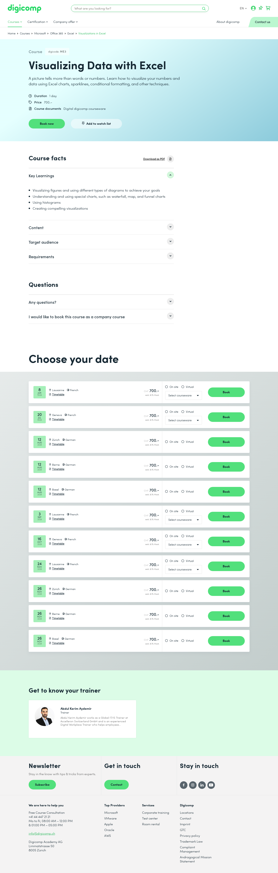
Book (226, 392)
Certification (36, 22)
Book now (47, 123)
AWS (107, 835)
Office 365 (56, 33)
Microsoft (40, 33)
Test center (150, 818)
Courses (13, 22)
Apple (108, 824)
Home (12, 33)
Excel (70, 33)
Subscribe (42, 784)
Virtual (190, 387)
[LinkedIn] (202, 785)
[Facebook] (183, 785)
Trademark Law (191, 841)
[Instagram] (193, 785)
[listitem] (101, 175)
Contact (116, 784)
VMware (110, 818)
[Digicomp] (24, 8)
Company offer (64, 22)
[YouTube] (211, 785)
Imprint (185, 824)
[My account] (253, 9)
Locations (187, 812)
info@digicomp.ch (42, 833)
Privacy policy (190, 835)
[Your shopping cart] (268, 8)
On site (174, 387)
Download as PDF (154, 159)
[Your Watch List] (260, 8)
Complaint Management (190, 849)
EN (243, 8)
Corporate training (155, 812)
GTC (183, 830)
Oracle (109, 830)
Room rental (151, 824)
